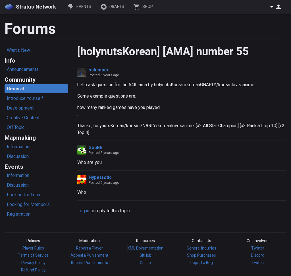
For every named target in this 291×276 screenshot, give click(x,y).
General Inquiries (201, 248)
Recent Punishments (89, 263)
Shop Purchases (201, 255)
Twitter (257, 248)
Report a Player (89, 248)
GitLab (145, 263)
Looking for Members (28, 204)
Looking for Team (24, 194)
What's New (18, 50)
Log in (83, 210)
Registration (18, 214)
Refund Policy (33, 270)
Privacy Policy (33, 263)
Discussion (18, 156)
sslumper (99, 70)
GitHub (145, 255)
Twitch (257, 263)
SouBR (96, 147)
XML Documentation (145, 248)
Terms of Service (33, 255)
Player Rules (33, 248)
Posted (104, 75)
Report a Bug (201, 263)
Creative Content (23, 117)
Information (18, 146)
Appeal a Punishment (89, 255)
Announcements (23, 69)
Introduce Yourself (25, 98)
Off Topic (15, 127)
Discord (257, 255)
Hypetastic (100, 177)
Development (20, 108)
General (15, 88)
